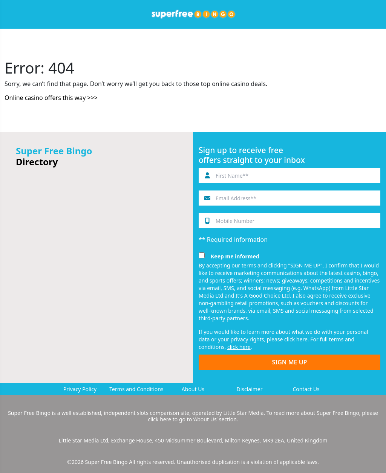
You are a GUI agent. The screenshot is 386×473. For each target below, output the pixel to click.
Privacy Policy (79, 389)
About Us (193, 389)
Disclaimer (249, 389)
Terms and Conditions (136, 389)
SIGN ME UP (289, 362)
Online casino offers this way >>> (51, 98)
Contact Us (306, 389)
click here (296, 339)
